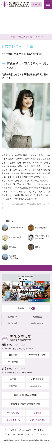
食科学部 (13, 354)
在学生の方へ (14, 317)
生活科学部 (13, 362)
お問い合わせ (10, 430)
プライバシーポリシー (13, 434)
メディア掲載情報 (37, 420)
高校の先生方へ (38, 323)
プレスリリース (13, 420)
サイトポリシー (40, 430)
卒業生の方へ (38, 317)
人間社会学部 (37, 378)
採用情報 (37, 413)
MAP (23, 345)
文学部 (13, 378)
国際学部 (13, 386)
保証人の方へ (14, 323)
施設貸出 (44, 434)
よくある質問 (25, 430)
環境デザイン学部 (37, 354)
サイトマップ (32, 434)
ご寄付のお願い (13, 413)
